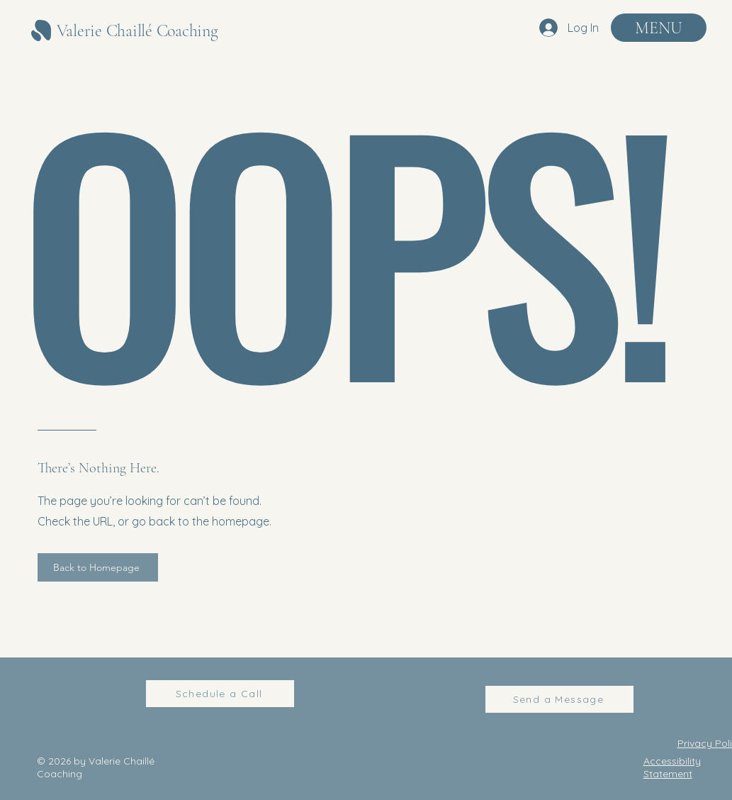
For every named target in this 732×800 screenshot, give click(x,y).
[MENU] (658, 27)
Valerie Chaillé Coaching (137, 31)
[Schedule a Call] (220, 693)
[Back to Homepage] (98, 567)
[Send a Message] (559, 699)
